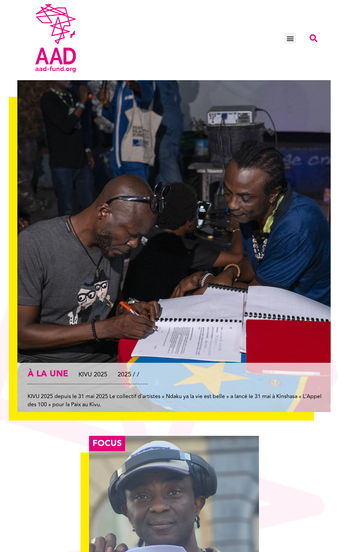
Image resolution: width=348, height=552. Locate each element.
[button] (290, 38)
